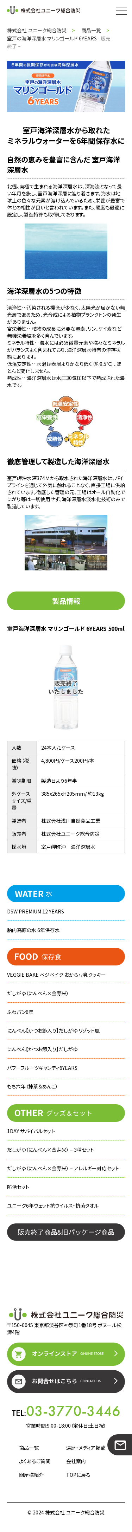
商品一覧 (91, 30)
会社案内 (76, 1461)
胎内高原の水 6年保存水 (33, 929)
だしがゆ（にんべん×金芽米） (38, 993)
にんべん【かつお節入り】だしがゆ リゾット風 (53, 1030)
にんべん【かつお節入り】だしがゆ (42, 1049)
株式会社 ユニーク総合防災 (37, 30)
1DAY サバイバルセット (31, 1131)
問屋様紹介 (31, 1474)
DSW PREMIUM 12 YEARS (35, 911)
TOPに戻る (78, 1474)
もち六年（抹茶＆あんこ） (32, 1086)
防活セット (18, 1186)
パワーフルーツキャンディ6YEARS (42, 1067)
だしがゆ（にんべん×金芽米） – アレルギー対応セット (63, 1168)
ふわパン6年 (20, 1011)
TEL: (66, 1411)
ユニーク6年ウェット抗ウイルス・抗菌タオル (53, 1205)
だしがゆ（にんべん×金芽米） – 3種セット (50, 1149)
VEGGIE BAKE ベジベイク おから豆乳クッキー (56, 974)
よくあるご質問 (34, 1461)
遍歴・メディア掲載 (85, 1447)
